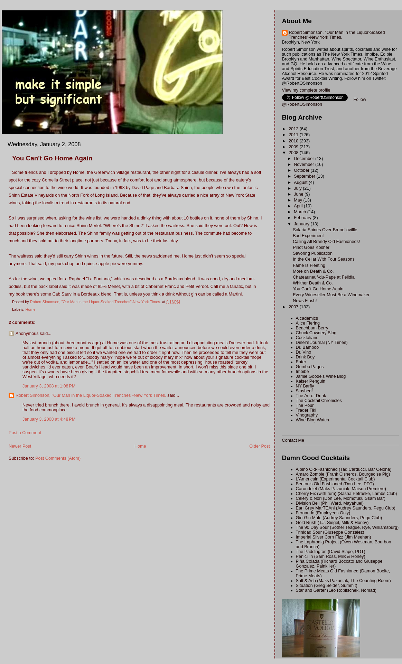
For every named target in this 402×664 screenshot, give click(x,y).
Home (30, 309)
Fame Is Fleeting (309, 265)
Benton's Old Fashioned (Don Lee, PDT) (335, 483)
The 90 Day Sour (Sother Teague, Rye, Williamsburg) (347, 527)
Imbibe (302, 371)
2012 (294, 129)
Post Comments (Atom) (58, 458)
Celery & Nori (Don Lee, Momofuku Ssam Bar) (340, 498)
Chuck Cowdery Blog (316, 332)
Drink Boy (305, 357)
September (305, 176)
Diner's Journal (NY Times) (322, 342)
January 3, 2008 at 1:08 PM (48, 386)
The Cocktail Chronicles (319, 400)
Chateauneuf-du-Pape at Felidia (324, 277)
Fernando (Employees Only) (323, 513)
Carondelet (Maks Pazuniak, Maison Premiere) (341, 488)
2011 (294, 134)
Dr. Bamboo (307, 347)
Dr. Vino (303, 352)
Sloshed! (304, 391)
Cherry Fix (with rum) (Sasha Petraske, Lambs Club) (346, 493)
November (304, 164)
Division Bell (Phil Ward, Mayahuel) (330, 503)
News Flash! (305, 300)
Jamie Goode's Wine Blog (321, 376)
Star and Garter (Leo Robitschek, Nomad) (336, 590)
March (300, 211)
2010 (294, 141)
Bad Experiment (308, 235)
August (301, 182)
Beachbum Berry (312, 328)
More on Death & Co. (313, 271)
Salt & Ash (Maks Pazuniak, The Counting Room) (343, 580)
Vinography (307, 415)
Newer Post (20, 446)
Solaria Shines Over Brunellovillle (325, 229)
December (304, 158)
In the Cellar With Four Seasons (324, 259)
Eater (301, 361)
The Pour (305, 405)
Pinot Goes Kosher (311, 247)
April (299, 206)
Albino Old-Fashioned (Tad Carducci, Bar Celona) (344, 469)
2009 (294, 146)
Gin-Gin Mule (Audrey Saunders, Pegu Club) (339, 517)
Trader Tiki (306, 410)
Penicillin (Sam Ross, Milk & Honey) (330, 556)
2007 (294, 307)
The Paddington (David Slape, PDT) (330, 551)
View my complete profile (306, 90)
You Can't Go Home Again (318, 289)
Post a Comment (25, 432)
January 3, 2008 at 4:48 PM (48, 419)
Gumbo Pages (310, 366)
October (302, 170)
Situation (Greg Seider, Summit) (326, 585)
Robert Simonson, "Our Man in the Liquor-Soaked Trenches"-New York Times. (91, 395)
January (302, 224)
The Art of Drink (311, 395)
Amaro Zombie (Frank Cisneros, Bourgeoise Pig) (343, 474)
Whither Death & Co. (313, 283)
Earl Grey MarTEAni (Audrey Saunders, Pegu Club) (345, 508)
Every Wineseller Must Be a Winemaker (331, 294)
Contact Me (293, 440)
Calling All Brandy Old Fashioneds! (326, 241)
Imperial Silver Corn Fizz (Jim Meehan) (333, 537)
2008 (294, 152)
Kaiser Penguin (311, 381)
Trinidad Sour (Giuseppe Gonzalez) (330, 532)
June (299, 194)
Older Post (259, 446)
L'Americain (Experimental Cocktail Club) (335, 479)
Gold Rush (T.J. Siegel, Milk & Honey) (332, 522)
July (298, 188)
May (298, 200)
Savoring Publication (313, 253)
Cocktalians (307, 337)
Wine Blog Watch (312, 420)
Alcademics (307, 318)
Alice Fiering (308, 323)
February (303, 217)
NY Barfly (305, 386)
